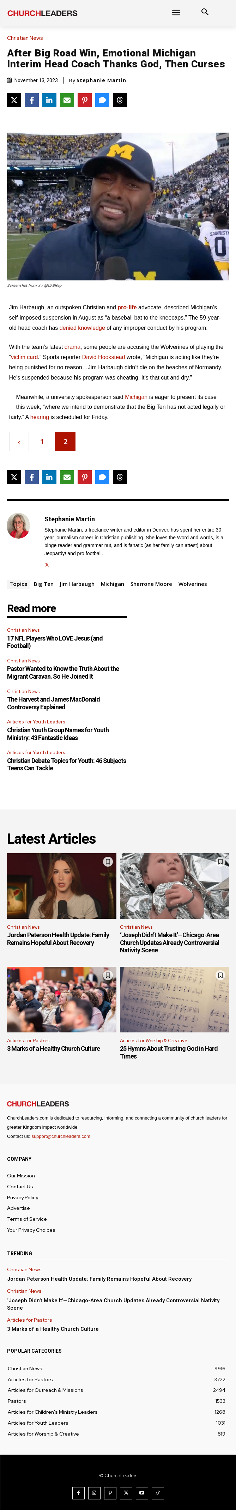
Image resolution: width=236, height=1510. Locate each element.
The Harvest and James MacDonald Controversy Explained (53, 703)
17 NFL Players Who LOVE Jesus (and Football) (55, 642)
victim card (24, 357)
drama (72, 347)
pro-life (127, 307)
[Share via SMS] (102, 100)
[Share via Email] (67, 100)
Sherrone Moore (151, 583)
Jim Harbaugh (77, 583)
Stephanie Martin (101, 80)
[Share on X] (14, 100)
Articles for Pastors (28, 1041)
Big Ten (44, 583)
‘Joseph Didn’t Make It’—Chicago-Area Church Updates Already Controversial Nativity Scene (169, 942)
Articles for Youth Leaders (36, 722)
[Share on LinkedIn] (49, 100)
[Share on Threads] (120, 100)
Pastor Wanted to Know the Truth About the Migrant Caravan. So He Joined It (63, 672)
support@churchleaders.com (60, 1136)
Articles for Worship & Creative (153, 1041)
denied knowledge (82, 328)
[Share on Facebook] (32, 100)
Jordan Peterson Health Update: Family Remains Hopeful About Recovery (58, 938)
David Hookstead (103, 357)
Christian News (27, 38)
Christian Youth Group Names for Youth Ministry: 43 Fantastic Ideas (58, 733)
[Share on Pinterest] (85, 100)
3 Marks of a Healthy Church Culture (53, 1048)
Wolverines (192, 583)
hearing (39, 417)
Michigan (136, 397)
